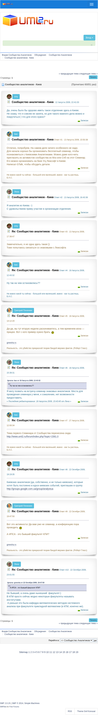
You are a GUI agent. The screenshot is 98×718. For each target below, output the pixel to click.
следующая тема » (88, 74)
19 (77, 652)
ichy (16, 96)
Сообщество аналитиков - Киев (33, 102)
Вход (89, 37)
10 (47, 652)
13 (57, 652)
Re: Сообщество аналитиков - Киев (35, 231)
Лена (16, 192)
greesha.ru (11, 343)
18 (73, 652)
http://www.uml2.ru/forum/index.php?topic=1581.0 (32, 436)
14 (60, 652)
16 (67, 652)
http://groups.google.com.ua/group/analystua (30, 488)
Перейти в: (54, 640)
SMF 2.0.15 (5, 703)
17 (70, 652)
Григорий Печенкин (23, 310)
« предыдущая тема (69, 74)
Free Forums (14, 707)
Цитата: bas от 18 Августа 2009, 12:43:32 (23, 380)
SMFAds (3, 707)
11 (50, 652)
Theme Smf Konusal (86, 711)
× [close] (92, 45)
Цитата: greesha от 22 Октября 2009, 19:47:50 (25, 583)
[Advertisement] (49, 677)
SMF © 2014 (17, 703)
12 (54, 652)
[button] (93, 77)
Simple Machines (32, 703)
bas (15, 134)
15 (64, 652)
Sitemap (23, 652)
